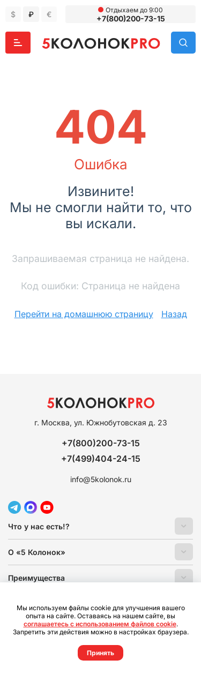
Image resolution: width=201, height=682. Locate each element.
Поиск (183, 43)
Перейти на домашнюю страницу (83, 314)
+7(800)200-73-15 (130, 18)
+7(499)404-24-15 (100, 458)
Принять (100, 653)
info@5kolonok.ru (100, 479)
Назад (174, 314)
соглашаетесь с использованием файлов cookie (100, 624)
